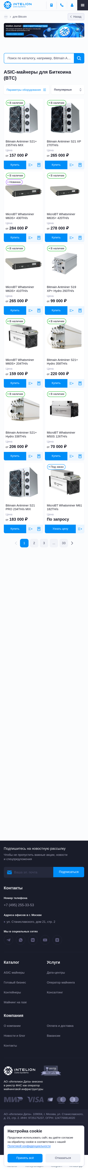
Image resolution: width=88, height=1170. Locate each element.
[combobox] (67, 89)
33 (64, 543)
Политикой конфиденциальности (29, 1146)
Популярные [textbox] (63, 89)
